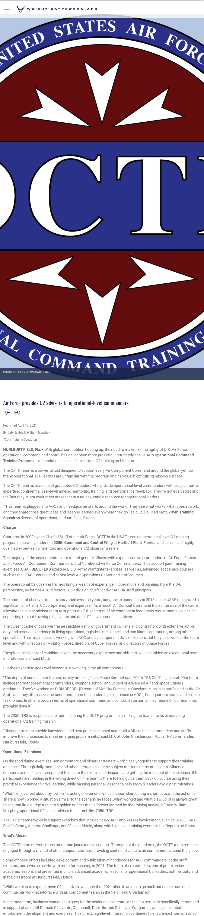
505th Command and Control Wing (83, 542)
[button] (7, 9)
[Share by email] (17, 412)
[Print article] (8, 412)
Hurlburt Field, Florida (137, 542)
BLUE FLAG (42, 569)
